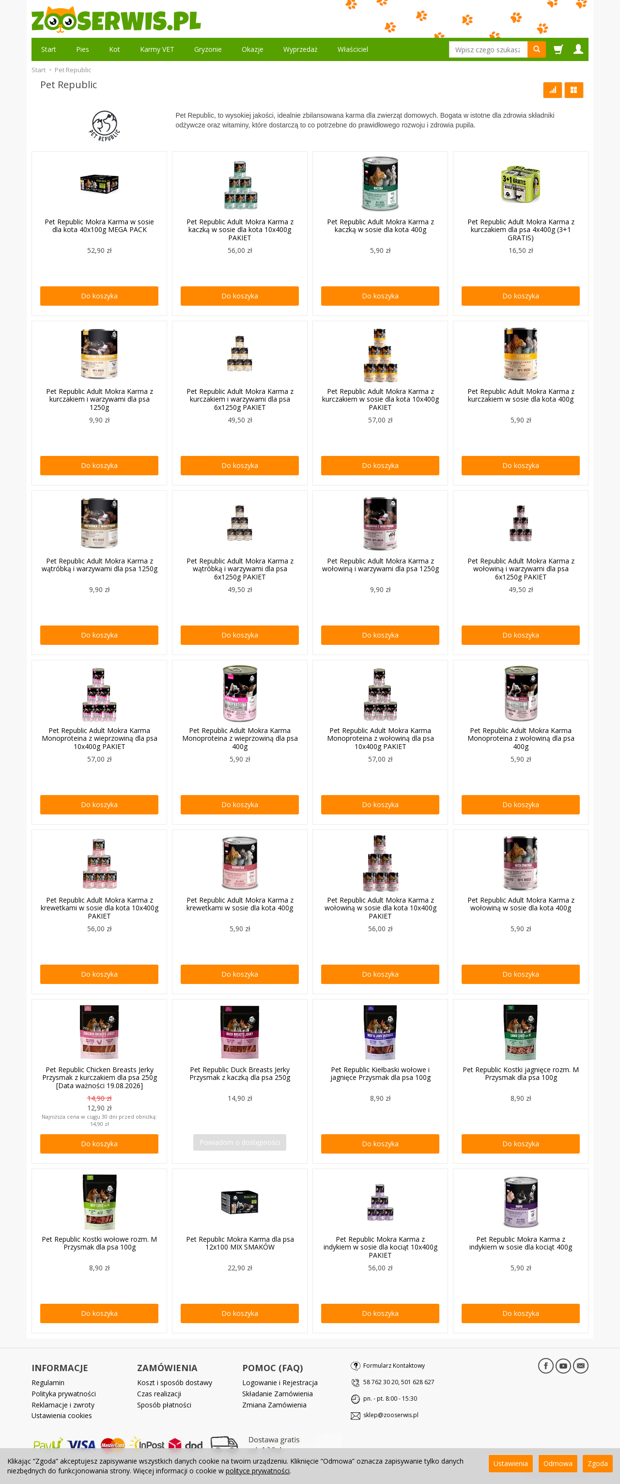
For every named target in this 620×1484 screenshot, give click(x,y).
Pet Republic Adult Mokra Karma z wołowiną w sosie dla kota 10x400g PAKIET (380, 908)
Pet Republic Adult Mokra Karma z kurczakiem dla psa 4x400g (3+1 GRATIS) (520, 230)
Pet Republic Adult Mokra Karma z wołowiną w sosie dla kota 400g (520, 904)
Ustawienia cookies (61, 1415)
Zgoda (598, 1463)
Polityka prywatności (63, 1393)
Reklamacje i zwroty (62, 1404)
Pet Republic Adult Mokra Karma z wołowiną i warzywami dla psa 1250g (380, 565)
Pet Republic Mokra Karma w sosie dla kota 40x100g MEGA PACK (99, 225)
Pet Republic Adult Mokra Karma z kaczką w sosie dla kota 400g (380, 225)
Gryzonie (208, 49)
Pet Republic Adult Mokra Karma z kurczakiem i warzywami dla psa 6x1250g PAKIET (240, 399)
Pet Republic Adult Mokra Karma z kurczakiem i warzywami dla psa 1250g (99, 399)
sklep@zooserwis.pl (390, 1415)
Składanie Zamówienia (277, 1393)
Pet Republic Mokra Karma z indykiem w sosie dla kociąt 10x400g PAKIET (380, 1247)
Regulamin (47, 1382)
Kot (114, 49)
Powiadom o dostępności (240, 1142)
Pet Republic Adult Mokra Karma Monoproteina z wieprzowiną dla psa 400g (240, 738)
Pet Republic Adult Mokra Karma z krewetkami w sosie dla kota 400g (240, 904)
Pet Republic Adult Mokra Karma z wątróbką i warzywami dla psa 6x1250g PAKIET (240, 569)
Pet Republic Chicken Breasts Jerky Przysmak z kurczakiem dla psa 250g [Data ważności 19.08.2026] (99, 1078)
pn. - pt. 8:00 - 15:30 (390, 1398)
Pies (82, 49)
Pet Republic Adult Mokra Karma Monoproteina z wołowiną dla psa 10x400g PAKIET (380, 738)
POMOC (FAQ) (272, 1368)
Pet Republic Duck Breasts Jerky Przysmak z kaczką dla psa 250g (239, 1073)
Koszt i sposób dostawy (174, 1382)
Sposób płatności (164, 1404)
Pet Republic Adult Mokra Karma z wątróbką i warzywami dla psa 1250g (99, 565)
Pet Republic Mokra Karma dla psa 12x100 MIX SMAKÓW (240, 1243)
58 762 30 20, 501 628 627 (398, 1382)
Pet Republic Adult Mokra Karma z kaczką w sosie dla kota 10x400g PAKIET (240, 230)
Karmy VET (157, 49)
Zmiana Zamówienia (274, 1404)
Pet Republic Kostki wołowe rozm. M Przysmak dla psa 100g (99, 1243)
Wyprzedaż (300, 49)
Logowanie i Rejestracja (280, 1382)
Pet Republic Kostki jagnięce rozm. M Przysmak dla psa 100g (521, 1073)
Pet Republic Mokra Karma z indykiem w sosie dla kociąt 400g (520, 1243)
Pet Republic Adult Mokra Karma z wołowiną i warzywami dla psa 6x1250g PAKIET (520, 569)
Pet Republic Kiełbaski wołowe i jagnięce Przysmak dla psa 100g (380, 1073)
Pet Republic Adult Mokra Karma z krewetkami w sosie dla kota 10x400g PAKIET (99, 908)
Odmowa (558, 1463)
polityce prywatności (258, 1470)
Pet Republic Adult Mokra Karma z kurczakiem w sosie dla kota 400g (520, 395)
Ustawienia (511, 1463)
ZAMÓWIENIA (167, 1368)
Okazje (253, 49)
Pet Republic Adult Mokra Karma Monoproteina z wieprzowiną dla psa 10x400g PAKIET (99, 738)
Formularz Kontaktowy (394, 1365)
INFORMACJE (59, 1368)
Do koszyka (99, 295)
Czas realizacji (159, 1393)
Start (48, 49)
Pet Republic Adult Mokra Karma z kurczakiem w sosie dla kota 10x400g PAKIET (380, 399)
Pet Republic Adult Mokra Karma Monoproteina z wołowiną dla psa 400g (520, 738)
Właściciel (353, 49)
